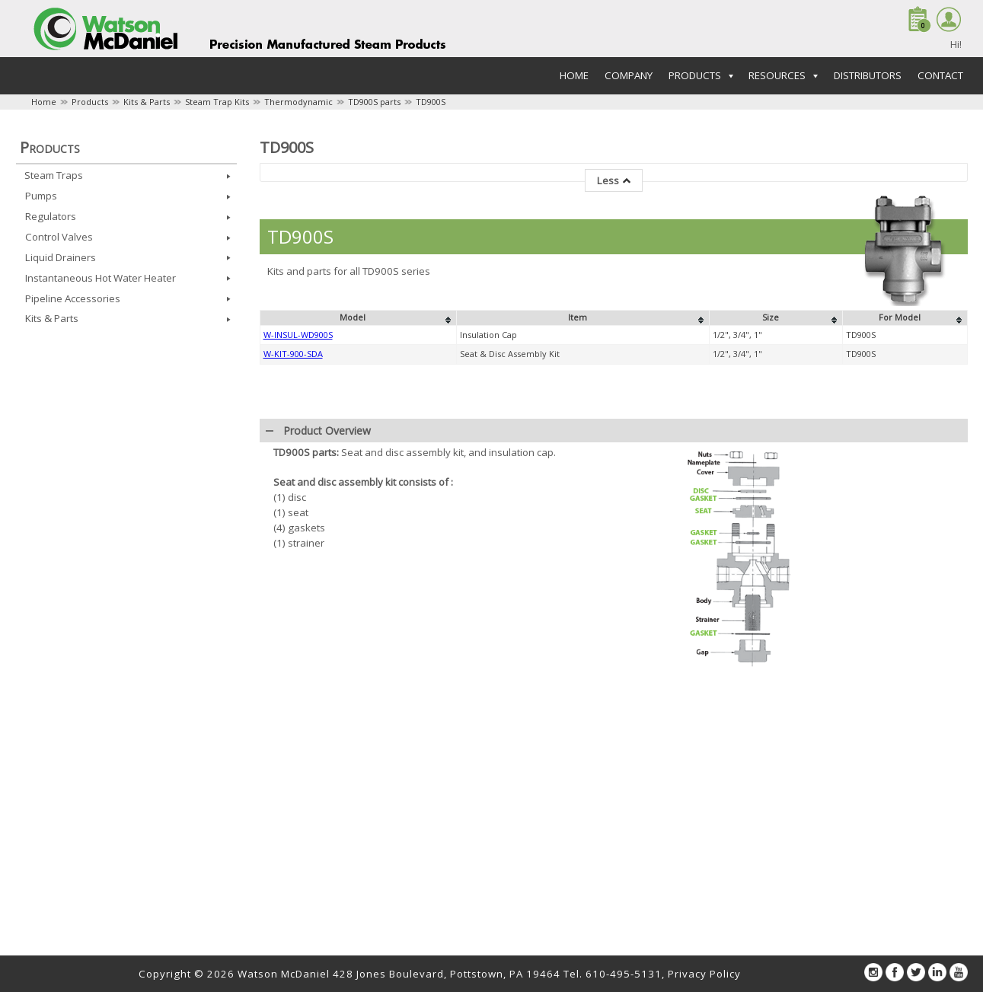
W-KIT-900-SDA (293, 353)
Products (90, 101)
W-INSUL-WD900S (298, 334)
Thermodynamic (298, 101)
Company (629, 75)
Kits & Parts (146, 101)
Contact (940, 75)
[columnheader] (358, 318)
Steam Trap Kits (217, 101)
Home (574, 75)
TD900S (430, 101)
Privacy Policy (704, 974)
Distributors (868, 75)
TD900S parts (374, 101)
